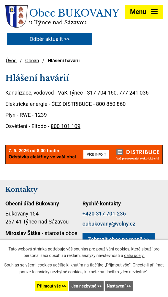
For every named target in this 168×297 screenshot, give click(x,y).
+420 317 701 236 (104, 213)
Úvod (11, 60)
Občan (32, 60)
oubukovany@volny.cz (109, 224)
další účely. (134, 255)
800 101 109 (65, 126)
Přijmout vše (49, 286)
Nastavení (116, 286)
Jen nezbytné (83, 286)
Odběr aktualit (46, 39)
